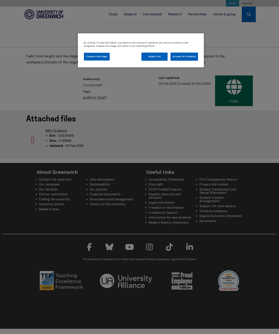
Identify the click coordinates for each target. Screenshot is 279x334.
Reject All (155, 56)
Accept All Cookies (184, 56)
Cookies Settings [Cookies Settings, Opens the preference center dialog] (96, 56)
